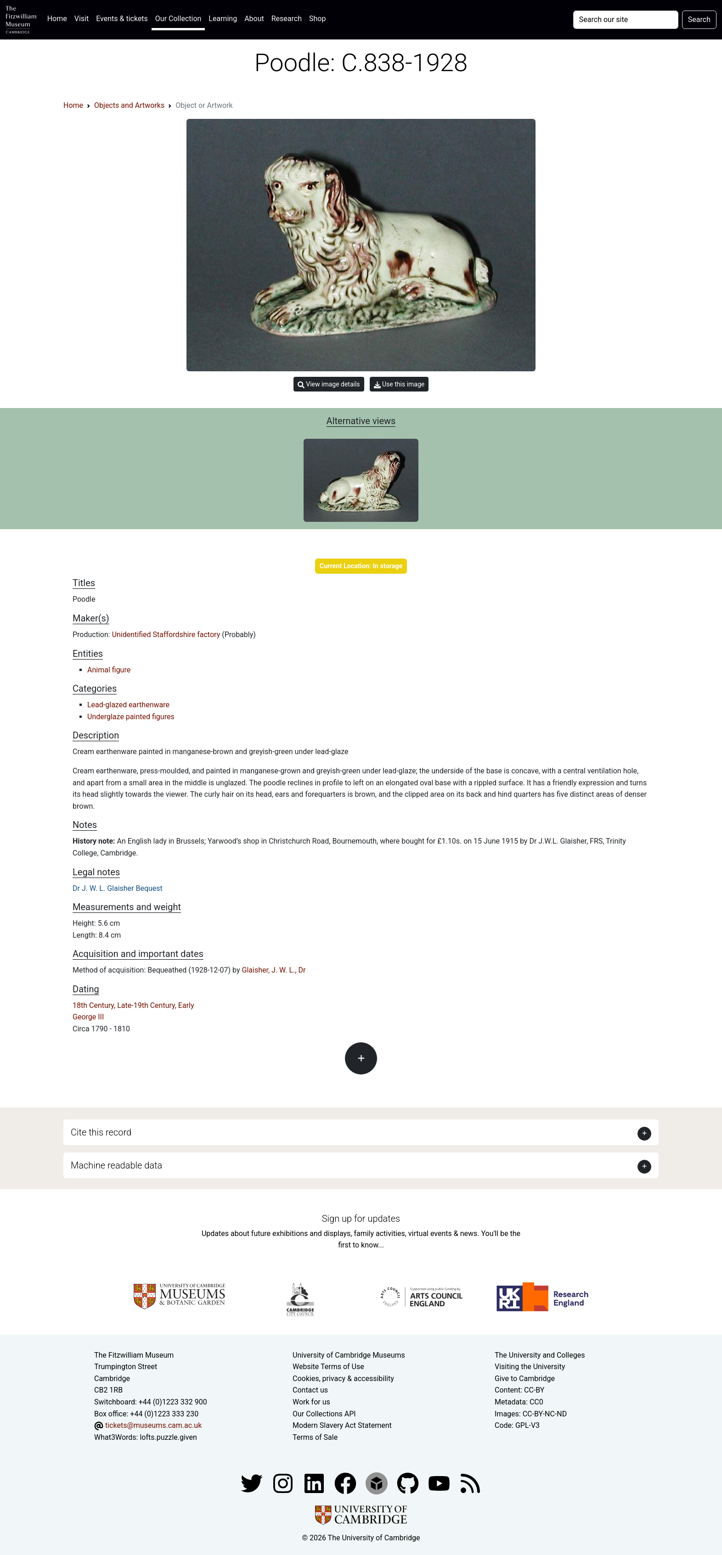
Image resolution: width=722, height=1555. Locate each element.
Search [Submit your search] (699, 19)
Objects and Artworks (129, 105)
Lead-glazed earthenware (128, 704)
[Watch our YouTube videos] (440, 1483)
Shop (317, 18)
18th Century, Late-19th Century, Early (133, 1005)
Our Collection (178, 18)
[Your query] (625, 20)
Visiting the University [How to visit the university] (530, 1366)
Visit (81, 18)
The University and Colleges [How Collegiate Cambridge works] (540, 1355)
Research (286, 18)
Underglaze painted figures (131, 716)
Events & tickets (122, 18)
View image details (329, 384)
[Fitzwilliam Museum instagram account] (283, 1483)
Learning (223, 18)
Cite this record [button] (101, 1132)
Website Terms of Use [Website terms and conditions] (328, 1366)
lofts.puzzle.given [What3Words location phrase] (168, 1437)
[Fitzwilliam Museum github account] (408, 1483)
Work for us (311, 1402)
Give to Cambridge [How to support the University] (525, 1378)
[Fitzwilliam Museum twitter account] (252, 1483)
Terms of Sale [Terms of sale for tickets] (315, 1437)
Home (59, 17)
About (254, 18)
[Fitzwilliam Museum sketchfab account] (377, 1483)
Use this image (399, 384)
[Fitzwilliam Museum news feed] (470, 1483)
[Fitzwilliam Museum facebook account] (315, 1483)
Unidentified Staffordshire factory (167, 634)
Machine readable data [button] (116, 1165)
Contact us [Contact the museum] (310, 1390)
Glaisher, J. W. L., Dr (274, 970)
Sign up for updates (361, 1218)
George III (88, 1016)
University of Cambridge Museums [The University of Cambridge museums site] (349, 1355)
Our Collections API (324, 1414)
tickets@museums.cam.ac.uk (153, 1425)
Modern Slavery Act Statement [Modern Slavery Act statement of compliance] (342, 1425)
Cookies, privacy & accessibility (343, 1378)
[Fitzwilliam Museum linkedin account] (346, 1483)
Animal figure (108, 670)
